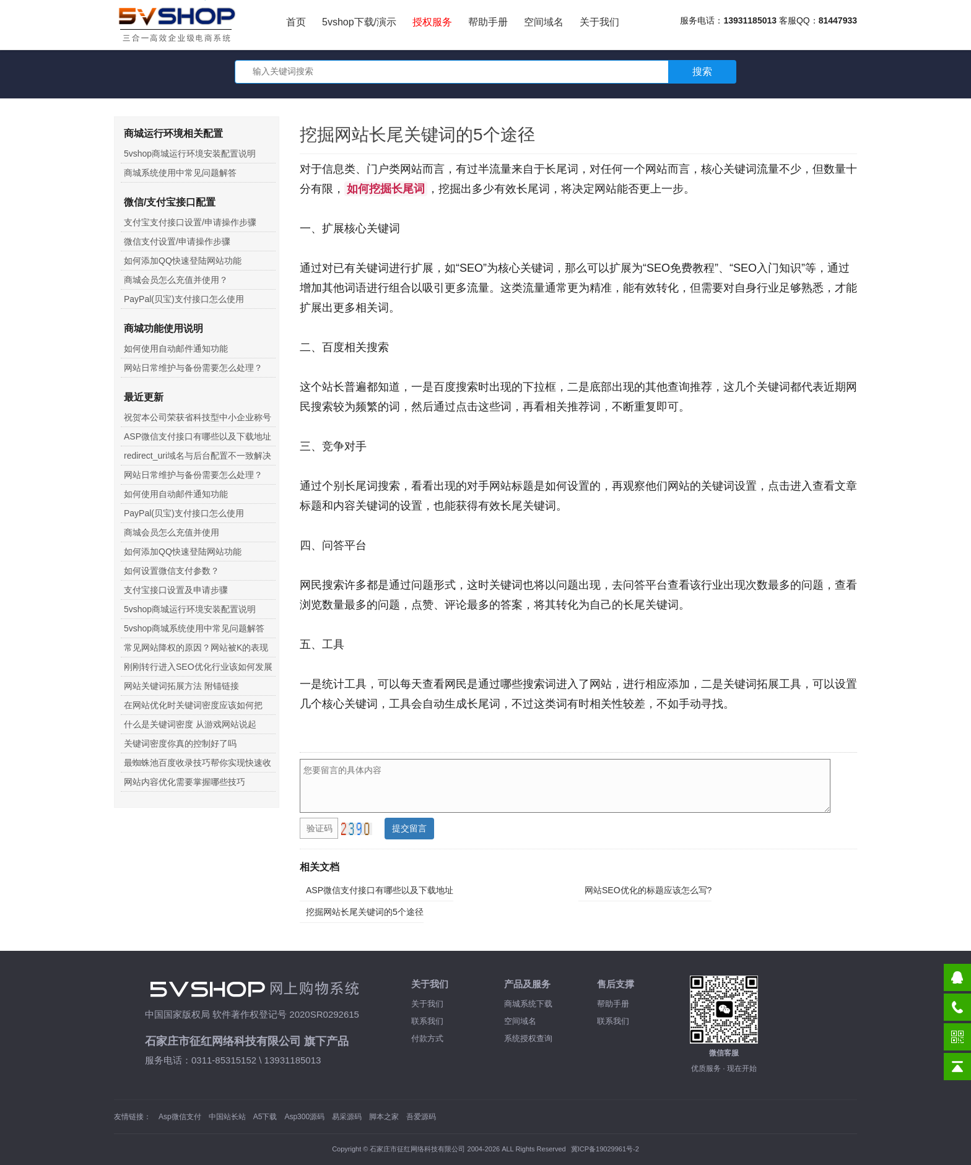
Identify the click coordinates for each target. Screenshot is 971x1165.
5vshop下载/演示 (359, 22)
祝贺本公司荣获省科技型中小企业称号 (197, 417)
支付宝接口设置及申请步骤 (176, 590)
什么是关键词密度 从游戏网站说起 (190, 724)
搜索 (702, 71)
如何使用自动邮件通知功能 (176, 348)
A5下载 (265, 1116)
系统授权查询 (528, 1038)
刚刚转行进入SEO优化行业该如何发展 (198, 667)
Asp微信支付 (180, 1116)
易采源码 (347, 1116)
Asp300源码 (304, 1116)
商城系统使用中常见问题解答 (180, 173)
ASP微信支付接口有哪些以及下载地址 (379, 890)
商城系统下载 (528, 1003)
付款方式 (427, 1038)
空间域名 (544, 22)
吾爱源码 (421, 1116)
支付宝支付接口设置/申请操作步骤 (190, 222)
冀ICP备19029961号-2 (605, 1149)
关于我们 (599, 22)
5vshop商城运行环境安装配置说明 (190, 153)
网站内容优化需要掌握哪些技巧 (184, 782)
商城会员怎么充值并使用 (171, 532)
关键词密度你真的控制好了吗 (180, 743)
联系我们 (427, 1021)
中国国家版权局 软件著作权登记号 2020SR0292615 (252, 1014)
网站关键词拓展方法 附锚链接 (181, 686)
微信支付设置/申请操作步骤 (177, 241)
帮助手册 (488, 22)
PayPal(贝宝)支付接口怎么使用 (184, 299)
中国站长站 (227, 1116)
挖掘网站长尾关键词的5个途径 (365, 912)
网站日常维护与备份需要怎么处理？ (193, 368)
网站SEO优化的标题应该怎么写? (648, 890)
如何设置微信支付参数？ (171, 571)
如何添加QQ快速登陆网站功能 (183, 261)
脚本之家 (384, 1116)
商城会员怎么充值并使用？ (176, 280)
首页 (296, 22)
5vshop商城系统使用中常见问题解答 (194, 628)
